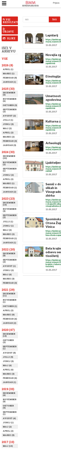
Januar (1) (9, 81)
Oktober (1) (10, 306)
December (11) (9, 294)
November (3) (9, 209)
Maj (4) (7, 274)
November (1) (9, 300)
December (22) (9, 157)
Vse (5, 59)
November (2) (9, 163)
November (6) (9, 99)
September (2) (10, 110)
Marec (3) (8, 278)
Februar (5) (10, 77)
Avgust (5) (9, 352)
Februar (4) (10, 318)
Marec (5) (8, 435)
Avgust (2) (9, 115)
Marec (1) (8, 73)
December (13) (9, 334)
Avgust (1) (9, 266)
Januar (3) (9, 145)
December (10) (9, 203)
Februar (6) (10, 378)
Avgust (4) (9, 418)
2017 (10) (8, 442)
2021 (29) (8, 290)
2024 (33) (8, 152)
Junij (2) (8, 174)
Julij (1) (8, 119)
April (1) (8, 69)
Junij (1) (8, 225)
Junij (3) (8, 124)
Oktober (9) (8, 406)
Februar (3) (10, 140)
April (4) (8, 369)
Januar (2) (9, 191)
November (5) (9, 400)
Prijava (56, 3)
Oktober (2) (8, 341)
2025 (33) (8, 89)
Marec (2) (8, 136)
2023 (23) (8, 198)
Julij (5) (8, 356)
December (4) (9, 93)
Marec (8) (8, 314)
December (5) (9, 254)
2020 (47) (8, 330)
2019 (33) (8, 389)
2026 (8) (7, 65)
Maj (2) (7, 128)
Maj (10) (8, 445)
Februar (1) (10, 187)
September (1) (10, 169)
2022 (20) (8, 249)
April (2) (8, 132)
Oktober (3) (10, 105)
